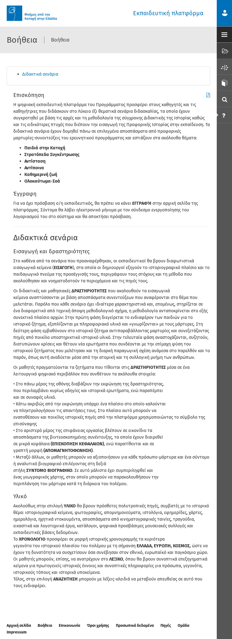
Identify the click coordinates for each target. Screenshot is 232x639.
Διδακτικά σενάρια (40, 74)
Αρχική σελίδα (19, 625)
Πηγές (165, 625)
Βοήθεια (45, 625)
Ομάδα (183, 625)
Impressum (17, 632)
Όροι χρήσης (98, 625)
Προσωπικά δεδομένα (135, 625)
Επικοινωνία (69, 625)
